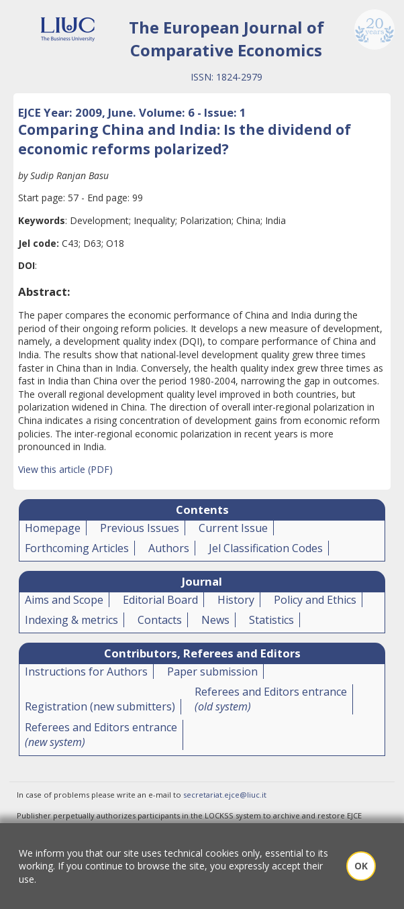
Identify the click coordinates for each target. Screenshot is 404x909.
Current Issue (233, 528)
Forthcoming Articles (77, 548)
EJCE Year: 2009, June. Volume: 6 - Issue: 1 (132, 112)
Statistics (271, 619)
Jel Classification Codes (266, 548)
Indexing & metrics (71, 619)
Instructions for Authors (86, 671)
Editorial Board (160, 599)
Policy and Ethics (315, 599)
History (235, 599)
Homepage (53, 528)
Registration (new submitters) (100, 706)
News (215, 619)
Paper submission (212, 671)
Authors (168, 548)
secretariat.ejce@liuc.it (224, 795)
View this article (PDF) (65, 469)
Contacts (160, 619)
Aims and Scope (64, 599)
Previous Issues (139, 528)
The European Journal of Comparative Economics (226, 38)
